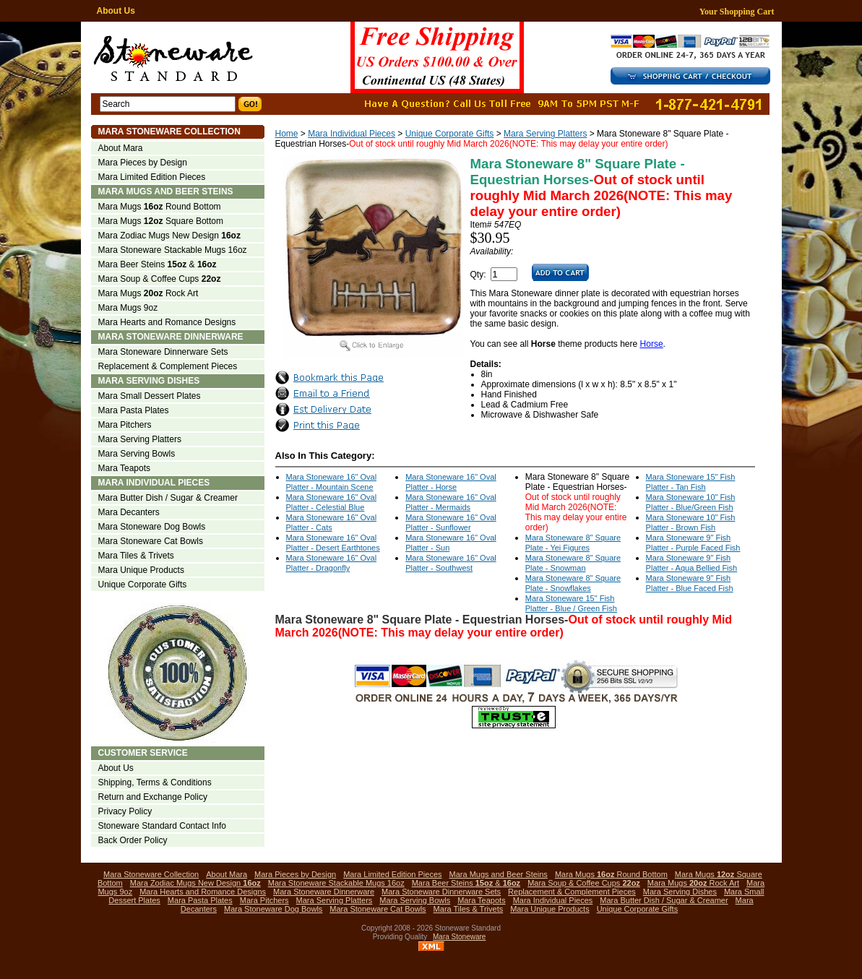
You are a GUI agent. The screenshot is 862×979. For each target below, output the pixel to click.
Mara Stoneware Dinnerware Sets (163, 352)
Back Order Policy (133, 840)
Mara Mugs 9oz (128, 308)
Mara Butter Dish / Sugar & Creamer (168, 498)
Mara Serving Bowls (137, 454)
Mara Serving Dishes (149, 381)
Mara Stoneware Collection (169, 131)
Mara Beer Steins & (157, 264)
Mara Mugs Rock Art (148, 293)
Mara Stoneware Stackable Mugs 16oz (172, 250)
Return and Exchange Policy (152, 797)
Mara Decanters (129, 512)
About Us (116, 11)
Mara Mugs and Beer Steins (165, 191)
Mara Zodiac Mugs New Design (169, 235)
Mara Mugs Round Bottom (159, 207)
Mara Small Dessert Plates (149, 396)
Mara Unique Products (141, 570)
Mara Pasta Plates (133, 410)
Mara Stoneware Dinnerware (170, 337)
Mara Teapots (124, 468)
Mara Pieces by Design (142, 163)
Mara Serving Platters (545, 134)
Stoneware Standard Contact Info (162, 826)
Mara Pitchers (125, 425)
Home (286, 134)
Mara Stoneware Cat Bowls (150, 541)
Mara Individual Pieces (351, 134)
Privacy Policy (125, 811)
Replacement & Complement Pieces (168, 366)
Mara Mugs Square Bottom (160, 221)
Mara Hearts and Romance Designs (167, 322)
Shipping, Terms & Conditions (155, 782)
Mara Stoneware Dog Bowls (152, 527)
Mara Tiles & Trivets (136, 556)
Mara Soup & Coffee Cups (159, 279)
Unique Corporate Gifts (449, 134)
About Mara (120, 148)
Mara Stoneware (459, 937)
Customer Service (143, 753)
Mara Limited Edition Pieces (152, 177)
